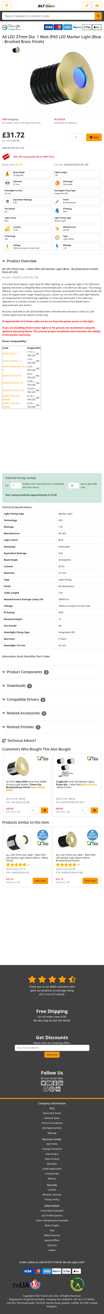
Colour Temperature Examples (52, 1220)
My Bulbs (52, 1163)
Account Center (52, 1139)
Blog (51, 1108)
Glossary (52, 1245)
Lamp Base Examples (52, 1210)
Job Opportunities (52, 1127)
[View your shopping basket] (97, 5)
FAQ (52, 1230)
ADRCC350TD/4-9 (12, 375)
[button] (99, 785)
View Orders (52, 1154)
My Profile (52, 1144)
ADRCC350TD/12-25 (13, 390)
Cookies (52, 1189)
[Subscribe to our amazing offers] (52, 1048)
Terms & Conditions (52, 1123)
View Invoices (52, 1158)
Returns (52, 1178)
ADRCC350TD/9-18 (13, 383)
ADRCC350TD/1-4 (12, 360)
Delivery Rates (52, 1118)
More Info (40, 880)
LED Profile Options (52, 1215)
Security (52, 1185)
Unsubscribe (52, 1173)
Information (51, 1205)
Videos (52, 1250)
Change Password (52, 1148)
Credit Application (52, 1168)
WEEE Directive (52, 1235)
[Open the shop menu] (6, 5)
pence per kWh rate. (89, 485)
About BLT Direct (52, 1113)
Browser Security (52, 1194)
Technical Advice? (19, 740)
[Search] (98, 16)
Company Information (52, 1103)
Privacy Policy (52, 1199)
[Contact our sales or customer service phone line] (86, 5)
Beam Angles (52, 1225)
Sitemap (51, 1133)
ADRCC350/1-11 (11, 353)
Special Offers (52, 1240)
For (7, 485)
